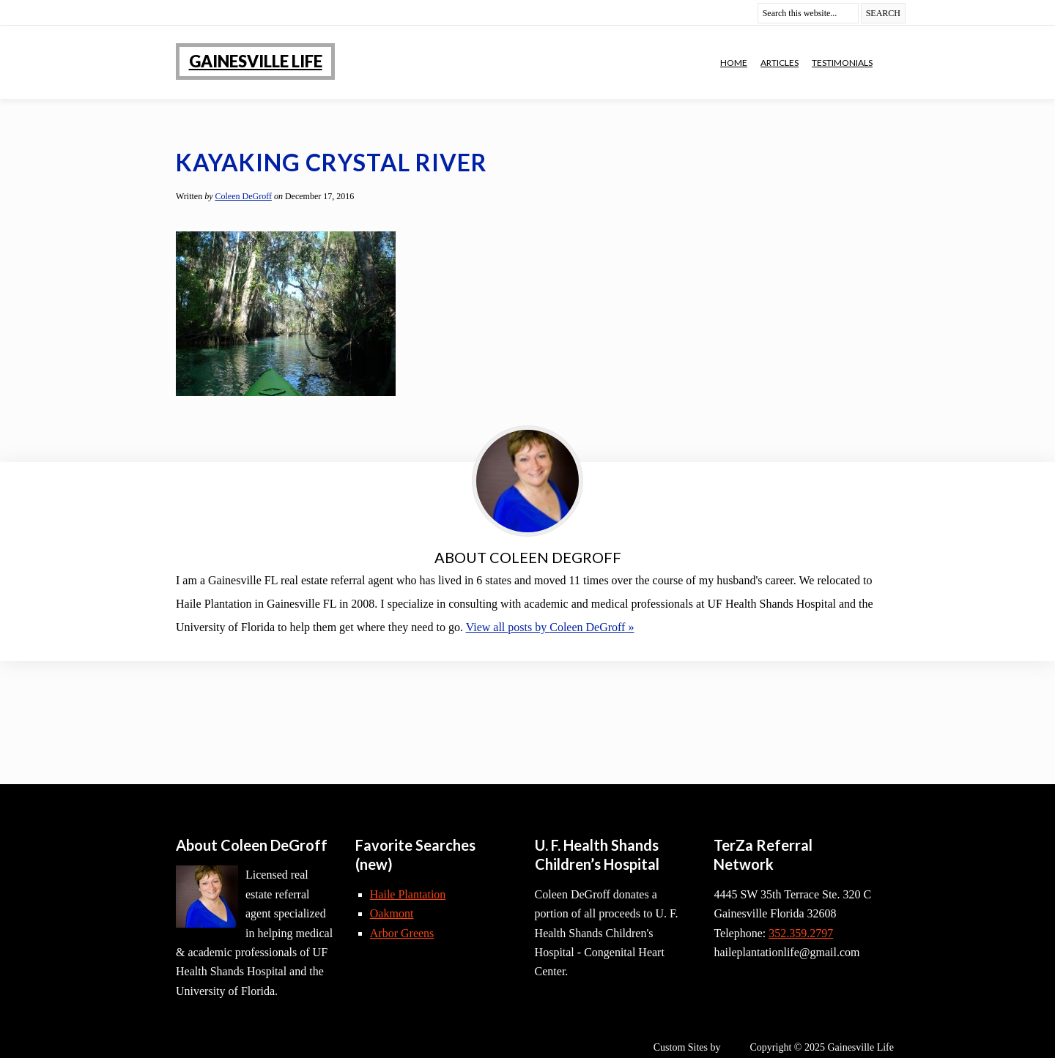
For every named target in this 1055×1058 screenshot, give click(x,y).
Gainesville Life (255, 61)
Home (733, 62)
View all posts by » (550, 627)
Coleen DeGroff (243, 196)
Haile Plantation (408, 894)
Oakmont (392, 913)
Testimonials (842, 62)
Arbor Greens (402, 933)
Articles (779, 62)
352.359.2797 (801, 933)
